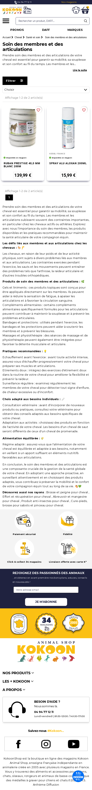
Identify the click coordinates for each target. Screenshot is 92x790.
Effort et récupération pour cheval (27, 496)
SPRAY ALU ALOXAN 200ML (67, 163)
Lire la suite (80, 70)
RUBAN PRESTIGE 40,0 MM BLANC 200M (22, 164)
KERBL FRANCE (57, 153)
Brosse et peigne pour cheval (67, 492)
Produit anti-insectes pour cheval (45, 501)
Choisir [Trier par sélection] (46, 90)
